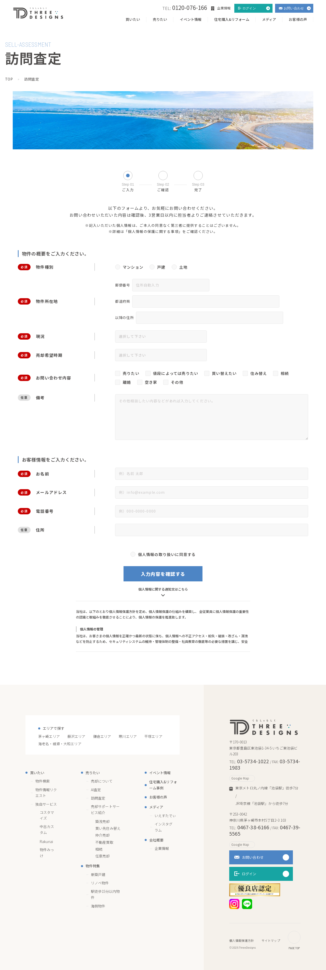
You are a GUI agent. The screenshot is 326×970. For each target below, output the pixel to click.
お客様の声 (298, 19)
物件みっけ (47, 852)
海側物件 (98, 906)
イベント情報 (190, 19)
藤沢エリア (76, 736)
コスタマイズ (47, 815)
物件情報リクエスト (46, 792)
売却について (104, 781)
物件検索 (42, 781)
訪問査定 (98, 798)
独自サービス (46, 804)
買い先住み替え (107, 828)
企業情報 (162, 848)
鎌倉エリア (102, 736)
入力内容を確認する (163, 573)
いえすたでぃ (165, 815)
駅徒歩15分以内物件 (105, 894)
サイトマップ (271, 940)
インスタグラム (167, 827)
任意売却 (102, 855)
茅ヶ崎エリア (49, 736)
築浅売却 (102, 821)
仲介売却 (102, 835)
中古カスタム (47, 829)
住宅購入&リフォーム (231, 19)
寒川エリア (128, 736)
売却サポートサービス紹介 (105, 809)
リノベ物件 (100, 882)
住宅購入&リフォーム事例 (163, 784)
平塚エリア (153, 736)
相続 (98, 849)
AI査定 (99, 789)
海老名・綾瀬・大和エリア (60, 743)
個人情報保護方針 (241, 940)
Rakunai (46, 841)
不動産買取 (104, 842)
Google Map (242, 778)
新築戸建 (98, 874)
